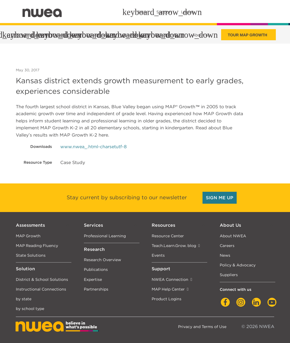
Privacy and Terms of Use (202, 326)
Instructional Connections (41, 289)
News (225, 255)
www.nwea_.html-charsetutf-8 (93, 146)
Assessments (30, 225)
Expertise (93, 279)
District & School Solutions (42, 279)
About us (201, 35)
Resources (163, 225)
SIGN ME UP (219, 197)
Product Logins (166, 298)
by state (23, 298)
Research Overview (102, 259)
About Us (230, 225)
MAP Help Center (168, 289)
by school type (30, 308)
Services (93, 225)
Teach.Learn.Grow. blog (174, 245)
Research (94, 249)
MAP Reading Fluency (37, 245)
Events (158, 255)
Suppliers (229, 274)
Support (161, 268)
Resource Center (168, 235)
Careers (227, 245)
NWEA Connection (170, 279)
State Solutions (31, 255)
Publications (96, 269)
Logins (187, 12)
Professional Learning (105, 235)
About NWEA (233, 235)
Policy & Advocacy (238, 265)
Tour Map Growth (247, 35)
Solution (25, 268)
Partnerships (96, 289)
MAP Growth (28, 235)
